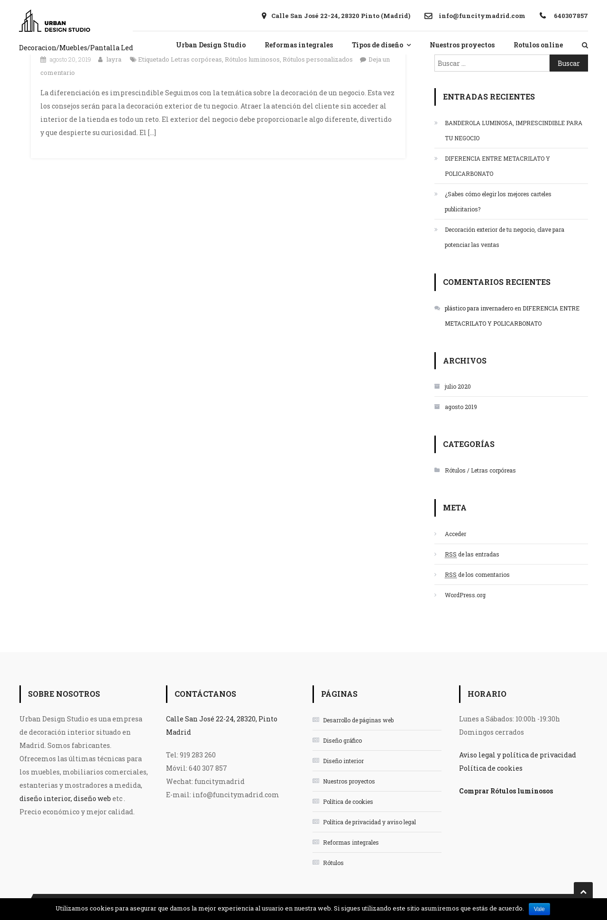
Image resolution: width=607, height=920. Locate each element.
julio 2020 (458, 386)
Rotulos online (538, 44)
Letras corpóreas (196, 59)
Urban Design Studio (211, 44)
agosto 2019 (461, 406)
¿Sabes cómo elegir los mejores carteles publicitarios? (498, 201)
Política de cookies (348, 801)
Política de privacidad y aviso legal (369, 822)
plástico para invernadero (479, 308)
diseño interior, (45, 798)
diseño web (92, 798)
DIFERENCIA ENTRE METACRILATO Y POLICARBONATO (497, 166)
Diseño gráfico (342, 740)
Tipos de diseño (377, 44)
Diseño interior (343, 761)
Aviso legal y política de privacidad (517, 754)
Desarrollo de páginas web (358, 720)
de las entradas (472, 554)
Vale (539, 909)
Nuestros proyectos (462, 44)
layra (113, 59)
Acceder (455, 533)
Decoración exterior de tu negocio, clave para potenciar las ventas (504, 237)
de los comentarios (477, 575)
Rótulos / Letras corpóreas (480, 470)
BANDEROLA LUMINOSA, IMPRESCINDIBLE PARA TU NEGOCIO (513, 130)
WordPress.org (465, 595)
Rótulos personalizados (318, 59)
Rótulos (333, 862)
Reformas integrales (299, 44)
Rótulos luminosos (252, 59)
